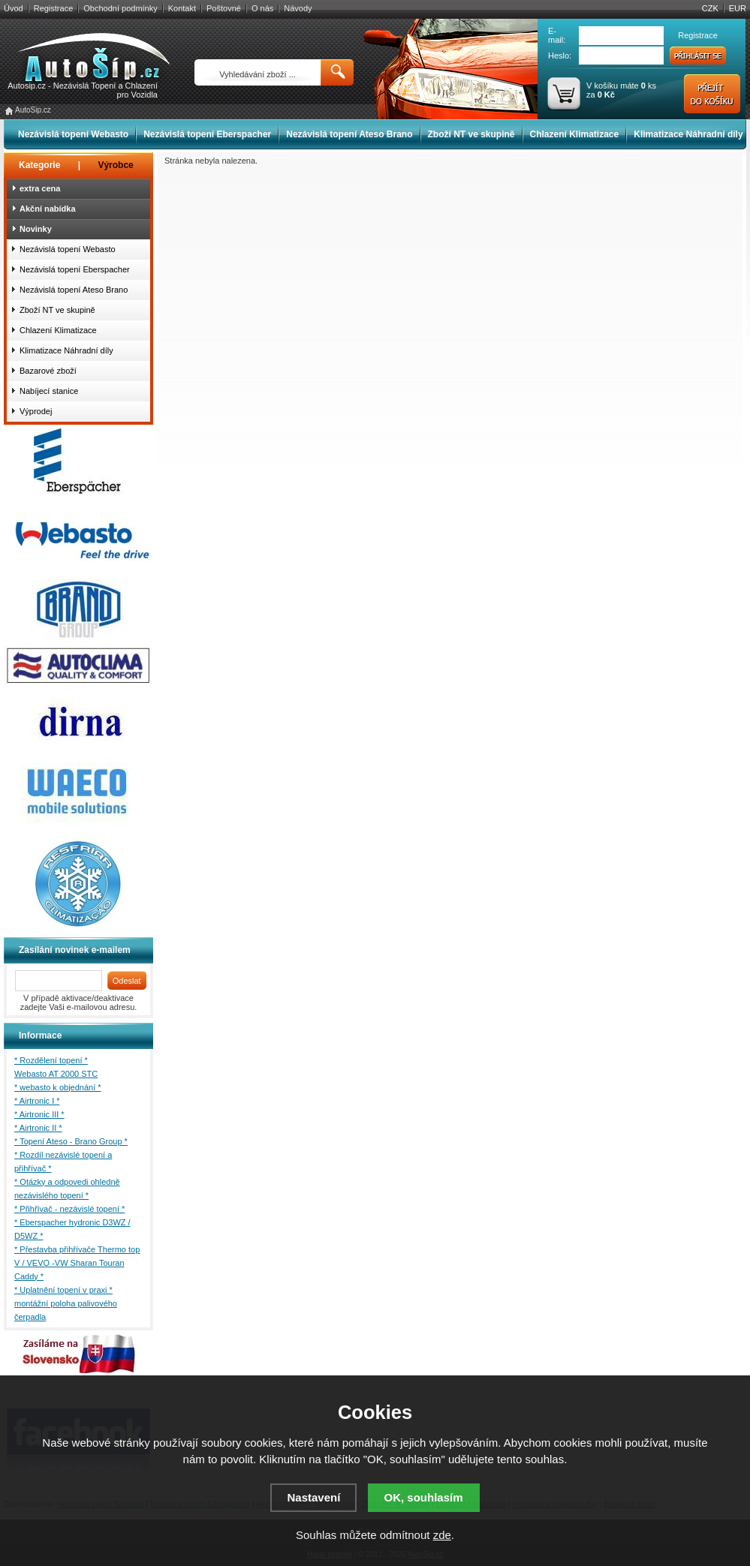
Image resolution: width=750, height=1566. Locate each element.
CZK (710, 8)
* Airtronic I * (37, 1100)
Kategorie (39, 165)
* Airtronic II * (38, 1127)
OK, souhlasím (423, 1497)
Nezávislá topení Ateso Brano (349, 134)
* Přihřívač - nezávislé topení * (69, 1208)
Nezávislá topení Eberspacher (207, 134)
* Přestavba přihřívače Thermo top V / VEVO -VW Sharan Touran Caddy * (77, 1263)
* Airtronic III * (39, 1114)
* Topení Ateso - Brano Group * (71, 1141)
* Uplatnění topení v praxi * (63, 1289)
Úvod (13, 8)
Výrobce (115, 165)
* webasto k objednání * (57, 1087)
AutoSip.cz (33, 110)
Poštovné (223, 8)
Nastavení (313, 1497)
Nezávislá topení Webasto (73, 134)
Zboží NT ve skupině (471, 134)
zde (442, 1534)
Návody (298, 8)
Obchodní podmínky (120, 8)
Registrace (54, 8)
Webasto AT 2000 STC (56, 1073)
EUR (737, 8)
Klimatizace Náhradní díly (688, 134)
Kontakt (182, 8)
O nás (262, 8)
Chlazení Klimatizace (574, 134)
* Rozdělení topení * (51, 1060)
